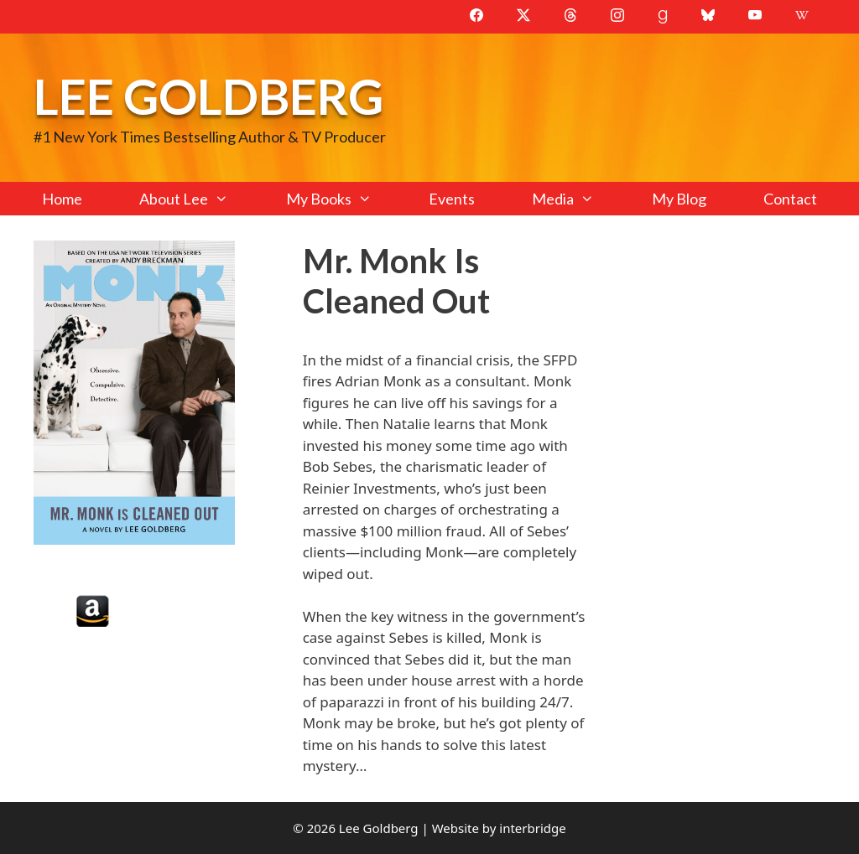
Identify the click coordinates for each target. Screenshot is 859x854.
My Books (343, 198)
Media (577, 198)
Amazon (92, 611)
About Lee (198, 198)
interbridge (532, 828)
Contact (790, 198)
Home (62, 198)
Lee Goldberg (208, 96)
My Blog (679, 198)
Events (452, 198)
